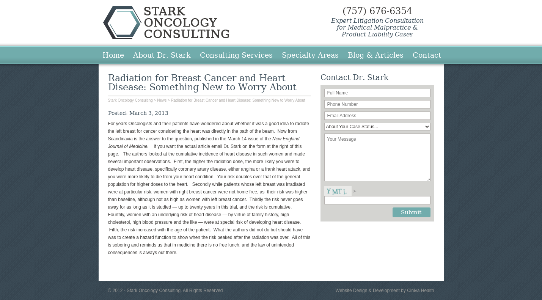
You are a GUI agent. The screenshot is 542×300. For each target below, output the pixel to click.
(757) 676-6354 (377, 11)
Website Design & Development (368, 290)
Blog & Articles (376, 55)
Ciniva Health (420, 290)
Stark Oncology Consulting (166, 22)
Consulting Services (236, 55)
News (162, 100)
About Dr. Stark (162, 55)
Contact (427, 55)
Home (113, 55)
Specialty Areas (310, 55)
